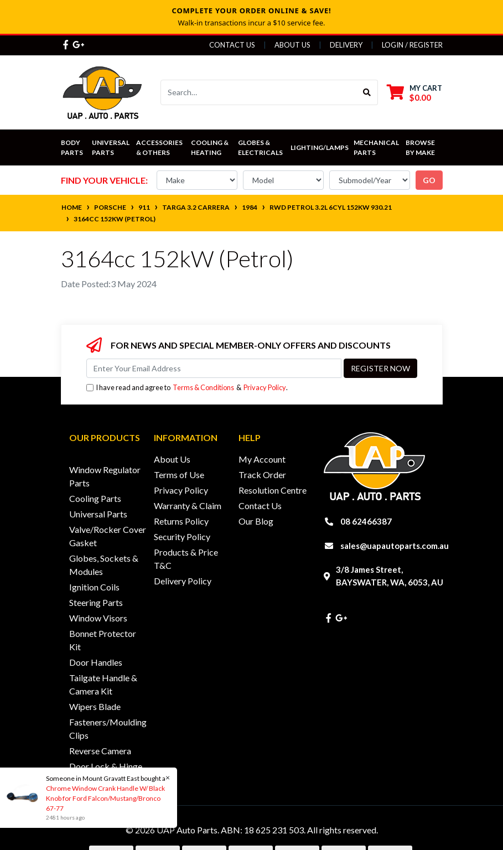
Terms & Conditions (203, 387)
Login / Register (412, 44)
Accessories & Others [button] (160, 147)
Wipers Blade (95, 706)
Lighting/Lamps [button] (320, 147)
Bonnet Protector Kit (102, 640)
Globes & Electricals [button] (260, 147)
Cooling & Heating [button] (210, 147)
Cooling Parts (95, 498)
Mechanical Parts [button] (377, 147)
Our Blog (255, 521)
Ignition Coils (94, 587)
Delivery (346, 44)
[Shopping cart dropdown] (414, 92)
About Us (292, 44)
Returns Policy (181, 521)
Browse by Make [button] (421, 147)
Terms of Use (179, 474)
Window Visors (98, 618)
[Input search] (258, 92)
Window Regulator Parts (105, 476)
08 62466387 (366, 521)
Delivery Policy (182, 581)
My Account (262, 459)
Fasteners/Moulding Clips (108, 728)
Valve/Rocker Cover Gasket (107, 536)
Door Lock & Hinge (105, 766)
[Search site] (367, 92)
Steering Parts (96, 602)
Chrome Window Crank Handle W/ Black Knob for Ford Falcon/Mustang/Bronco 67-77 (104, 798)
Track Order (262, 474)
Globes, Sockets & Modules (103, 565)
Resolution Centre (272, 490)
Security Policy (182, 536)
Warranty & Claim (187, 505)
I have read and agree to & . (187, 387)
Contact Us (232, 44)
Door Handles (95, 662)
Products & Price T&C (186, 559)
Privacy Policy (264, 387)
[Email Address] (213, 368)
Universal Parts (111, 147)
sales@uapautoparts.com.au (394, 546)
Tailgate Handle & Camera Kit (103, 684)
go (429, 180)
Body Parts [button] (72, 147)
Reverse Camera (100, 750)
